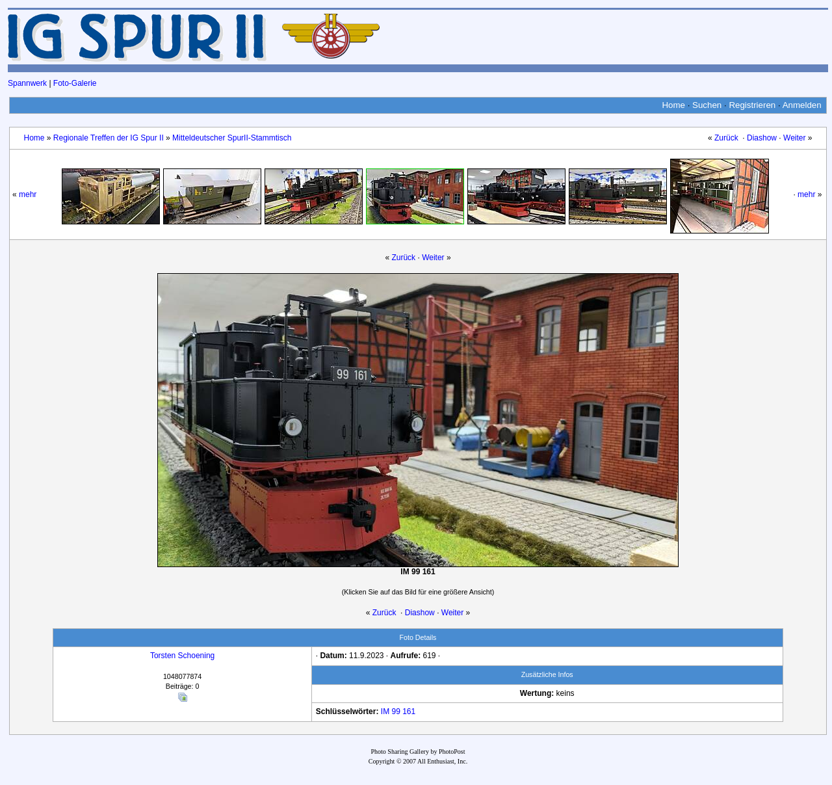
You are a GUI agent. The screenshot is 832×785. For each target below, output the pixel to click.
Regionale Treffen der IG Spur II (108, 137)
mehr (27, 194)
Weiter (794, 137)
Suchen (707, 105)
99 (395, 711)
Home (673, 105)
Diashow (762, 137)
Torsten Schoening (182, 655)
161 (408, 711)
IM (385, 711)
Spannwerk (27, 83)
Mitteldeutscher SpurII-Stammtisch (231, 137)
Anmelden (802, 105)
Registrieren (752, 105)
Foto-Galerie (75, 83)
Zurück (726, 137)
